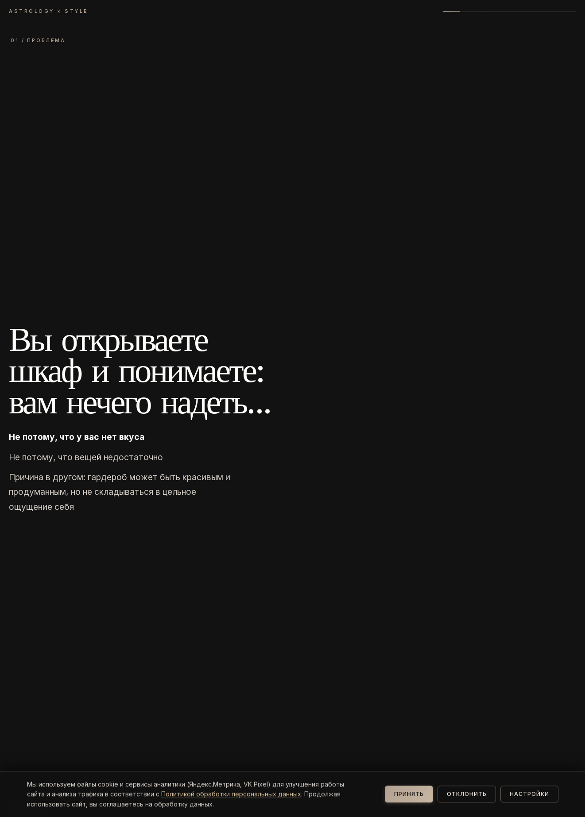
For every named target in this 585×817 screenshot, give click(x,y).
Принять (409, 801)
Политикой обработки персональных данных (231, 801)
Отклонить (467, 801)
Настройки (529, 801)
